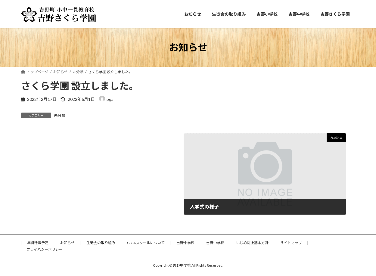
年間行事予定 (37, 242)
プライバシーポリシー (44, 249)
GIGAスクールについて (146, 242)
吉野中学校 (215, 242)
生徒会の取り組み (100, 242)
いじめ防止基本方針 (252, 242)
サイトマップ (291, 242)
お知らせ (67, 242)
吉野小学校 (185, 242)
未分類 (59, 115)
